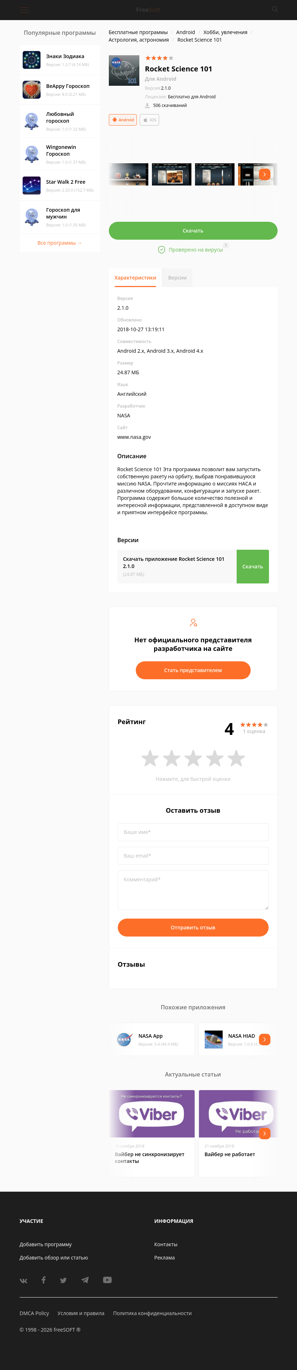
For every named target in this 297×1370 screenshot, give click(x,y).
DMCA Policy (34, 1313)
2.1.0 (158, 88)
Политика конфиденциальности (152, 1313)
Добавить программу (46, 1244)
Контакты (166, 1244)
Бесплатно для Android (192, 97)
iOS (149, 120)
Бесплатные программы (138, 32)
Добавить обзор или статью (54, 1257)
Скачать (193, 230)
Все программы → (59, 242)
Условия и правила (80, 1313)
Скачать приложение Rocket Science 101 (174, 562)
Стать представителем (193, 670)
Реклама (164, 1257)
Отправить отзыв (193, 927)
